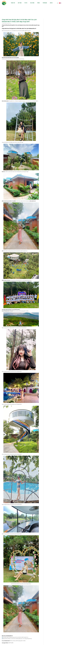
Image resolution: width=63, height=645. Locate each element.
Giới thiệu (19, 2)
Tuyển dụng (45, 2)
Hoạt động (32, 2)
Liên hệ (51, 2)
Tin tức (25, 2)
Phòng (38, 2)
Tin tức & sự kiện (34, 11)
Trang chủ (13, 2)
